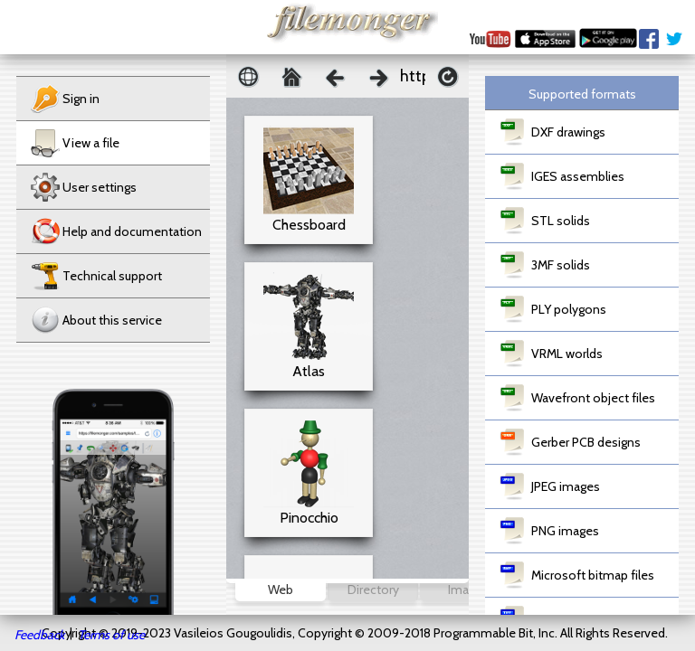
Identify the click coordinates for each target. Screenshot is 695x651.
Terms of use (111, 635)
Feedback (39, 635)
